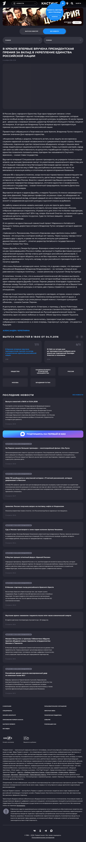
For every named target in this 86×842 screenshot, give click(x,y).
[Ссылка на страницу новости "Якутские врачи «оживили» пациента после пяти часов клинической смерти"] (43, 620)
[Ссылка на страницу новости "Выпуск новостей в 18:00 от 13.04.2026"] (43, 412)
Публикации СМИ (50, 724)
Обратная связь (49, 710)
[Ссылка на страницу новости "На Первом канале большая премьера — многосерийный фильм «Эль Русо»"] (43, 454)
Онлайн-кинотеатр (9, 715)
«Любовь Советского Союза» (34, 772)
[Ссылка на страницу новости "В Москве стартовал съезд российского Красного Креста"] (43, 594)
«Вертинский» (24, 774)
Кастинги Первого (9, 724)
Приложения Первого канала (13, 719)
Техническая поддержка (53, 715)
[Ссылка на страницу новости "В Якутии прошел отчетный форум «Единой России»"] (43, 563)
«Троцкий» (6, 774)
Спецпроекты (7, 710)
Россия (71, 371)
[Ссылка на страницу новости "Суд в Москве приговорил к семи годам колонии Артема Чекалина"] (43, 534)
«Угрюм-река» (63, 772)
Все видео (6, 728)
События (47, 719)
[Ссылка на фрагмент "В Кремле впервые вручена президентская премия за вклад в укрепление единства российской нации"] (22, 352)
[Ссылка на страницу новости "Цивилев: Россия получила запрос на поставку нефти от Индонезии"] (43, 510)
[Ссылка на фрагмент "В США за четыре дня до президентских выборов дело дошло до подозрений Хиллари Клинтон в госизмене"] (63, 352)
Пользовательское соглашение (55, 706)
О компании (7, 706)
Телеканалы (20, 805)
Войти (78, 3)
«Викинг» (72, 772)
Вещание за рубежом (30, 739)
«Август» (20, 772)
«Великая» (14, 774)
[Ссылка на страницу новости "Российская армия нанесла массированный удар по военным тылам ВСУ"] (43, 681)
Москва (15, 382)
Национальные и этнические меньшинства (43, 371)
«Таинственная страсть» (37, 774)
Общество (15, 371)
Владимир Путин (43, 382)
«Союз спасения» (51, 772)
